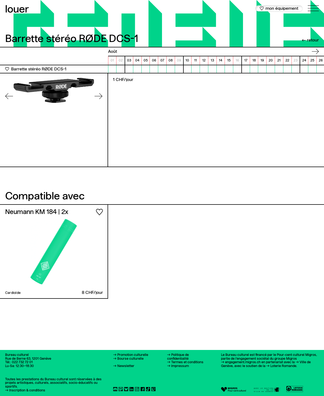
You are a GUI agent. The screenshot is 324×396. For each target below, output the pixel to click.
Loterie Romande (283, 366)
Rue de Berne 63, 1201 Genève (28, 358)
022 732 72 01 (22, 362)
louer (17, 9)
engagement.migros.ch (243, 362)
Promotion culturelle (132, 354)
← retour (310, 40)
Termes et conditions (187, 362)
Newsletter (125, 366)
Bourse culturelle (130, 358)
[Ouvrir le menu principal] (313, 5)
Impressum (180, 366)
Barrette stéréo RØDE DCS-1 (38, 69)
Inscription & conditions (27, 390)
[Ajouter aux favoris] (7, 69)
